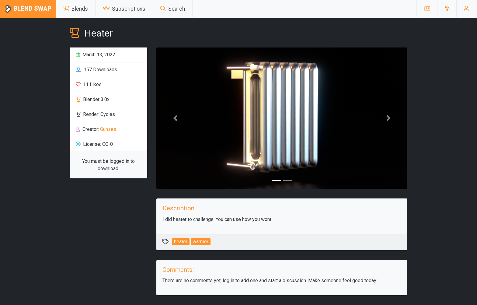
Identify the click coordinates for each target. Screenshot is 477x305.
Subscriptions (124, 9)
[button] (446, 8)
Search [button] (172, 9)
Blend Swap (28, 9)
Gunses (108, 129)
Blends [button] (76, 9)
